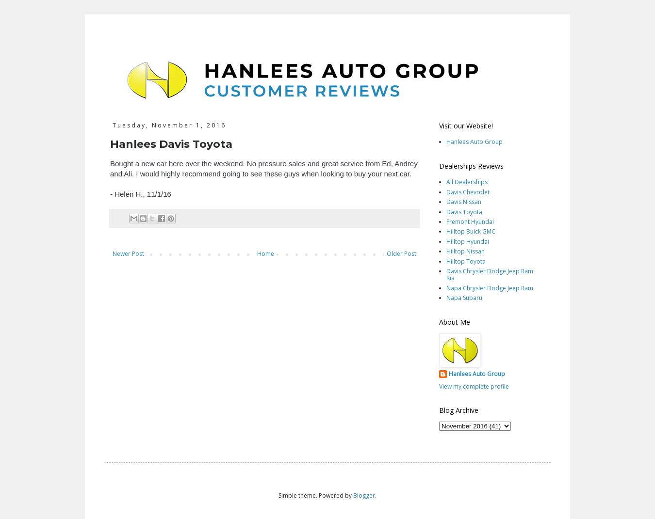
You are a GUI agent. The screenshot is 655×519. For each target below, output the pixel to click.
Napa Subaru (464, 298)
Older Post (401, 254)
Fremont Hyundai (470, 222)
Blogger (364, 495)
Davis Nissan (463, 202)
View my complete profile (474, 386)
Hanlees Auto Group (474, 142)
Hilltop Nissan (465, 251)
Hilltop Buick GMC (470, 231)
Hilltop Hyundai (467, 241)
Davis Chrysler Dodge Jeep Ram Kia (489, 274)
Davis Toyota (464, 212)
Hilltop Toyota (466, 261)
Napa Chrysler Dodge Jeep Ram (489, 288)
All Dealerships (467, 182)
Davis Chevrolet (468, 192)
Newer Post (128, 254)
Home (265, 254)
